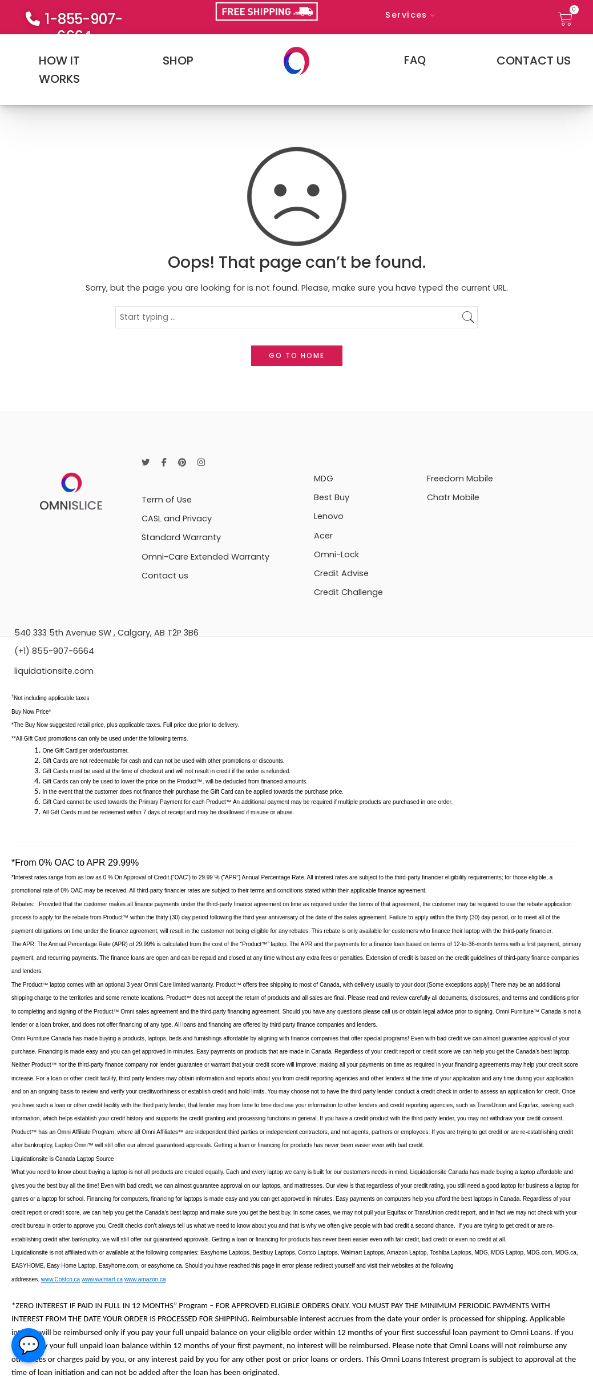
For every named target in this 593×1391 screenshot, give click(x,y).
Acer (323, 535)
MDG (323, 478)
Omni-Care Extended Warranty (205, 556)
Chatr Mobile (453, 497)
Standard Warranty (181, 537)
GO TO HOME (297, 355)
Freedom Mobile (460, 478)
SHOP (178, 61)
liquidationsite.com (54, 671)
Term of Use (167, 499)
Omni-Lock (336, 554)
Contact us (165, 575)
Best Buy (331, 497)
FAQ (415, 60)
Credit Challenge (348, 592)
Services (406, 15)
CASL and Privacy (177, 518)
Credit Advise (341, 573)
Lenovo (329, 516)
